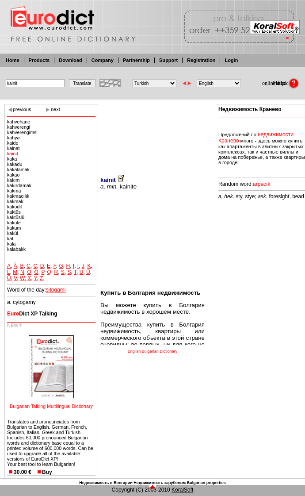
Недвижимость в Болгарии (105, 483)
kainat (13, 148)
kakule (14, 222)
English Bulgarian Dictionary (153, 351)
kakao (13, 174)
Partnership (136, 60)
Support (168, 60)
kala (11, 243)
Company (103, 60)
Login (231, 60)
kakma (14, 190)
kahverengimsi (22, 132)
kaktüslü (15, 217)
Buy (47, 472)
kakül (12, 233)
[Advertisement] (152, 133)
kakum (14, 228)
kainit (12, 153)
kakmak (15, 201)
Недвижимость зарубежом (159, 483)
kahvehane (18, 121)
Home (12, 60)
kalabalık (16, 249)
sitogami (56, 290)
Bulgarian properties (206, 483)
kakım (13, 180)
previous (22, 109)
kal (10, 238)
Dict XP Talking (32, 314)
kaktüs (14, 212)
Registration (201, 60)
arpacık (261, 184)
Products (39, 60)
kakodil (14, 206)
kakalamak (18, 169)
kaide (12, 143)
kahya (13, 137)
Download (70, 60)
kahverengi (18, 127)
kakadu (14, 164)
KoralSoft (182, 490)
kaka (12, 158)
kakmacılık (18, 196)
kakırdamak (19, 185)
